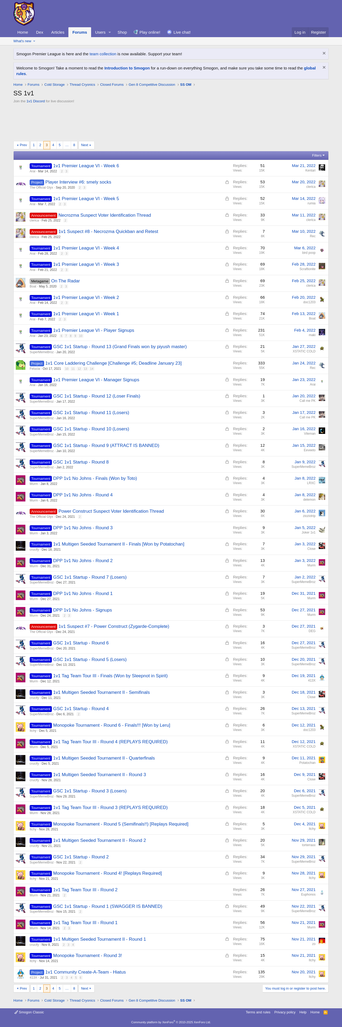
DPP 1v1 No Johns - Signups (82, 610)
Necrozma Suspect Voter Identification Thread (105, 215)
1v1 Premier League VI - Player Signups (93, 330)
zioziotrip (309, 516)
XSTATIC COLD (304, 351)
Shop (122, 32)
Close (311, 549)
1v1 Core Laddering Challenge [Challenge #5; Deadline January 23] (113, 363)
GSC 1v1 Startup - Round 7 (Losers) (90, 577)
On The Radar (65, 280)
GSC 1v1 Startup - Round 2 (81, 856)
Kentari (310, 170)
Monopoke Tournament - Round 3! (87, 955)
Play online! (149, 32)
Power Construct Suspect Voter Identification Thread (111, 511)
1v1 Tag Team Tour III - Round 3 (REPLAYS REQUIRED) (110, 807)
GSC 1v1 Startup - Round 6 (81, 642)
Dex (39, 32)
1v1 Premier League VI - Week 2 (86, 297)
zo (314, 944)
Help (303, 1012)
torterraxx (309, 845)
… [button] (67, 145)
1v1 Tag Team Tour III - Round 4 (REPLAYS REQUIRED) (110, 741)
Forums (79, 32)
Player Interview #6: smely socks (78, 182)
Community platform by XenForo (171, 1022)
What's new (22, 41)
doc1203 (309, 302)
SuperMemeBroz (42, 352)
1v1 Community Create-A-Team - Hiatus (85, 972)
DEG (312, 631)
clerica (311, 187)
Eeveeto (310, 450)
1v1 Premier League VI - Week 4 (86, 248)
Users (100, 32)
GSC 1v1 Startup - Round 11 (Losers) (91, 412)
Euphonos (308, 894)
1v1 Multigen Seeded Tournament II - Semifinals (101, 692)
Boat (33, 286)
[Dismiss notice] (323, 54)
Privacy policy (285, 1012)
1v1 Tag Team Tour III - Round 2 (85, 889)
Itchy (33, 731)
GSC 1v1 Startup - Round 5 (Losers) (90, 659)
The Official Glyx (41, 187)
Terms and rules (258, 1012)
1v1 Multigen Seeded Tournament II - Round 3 (99, 774)
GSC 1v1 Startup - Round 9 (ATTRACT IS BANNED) (106, 445)
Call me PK (308, 401)
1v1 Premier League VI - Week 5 (86, 198)
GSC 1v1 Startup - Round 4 (81, 708)
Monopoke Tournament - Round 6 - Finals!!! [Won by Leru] (111, 725)
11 (73, 368)
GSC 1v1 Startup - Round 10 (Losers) (91, 428)
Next (84, 145)
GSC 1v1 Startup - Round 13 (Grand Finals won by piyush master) (120, 346)
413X (312, 680)
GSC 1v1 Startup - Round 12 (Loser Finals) (96, 396)
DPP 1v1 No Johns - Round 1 (83, 593)
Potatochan (307, 763)
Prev (23, 145)
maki (312, 335)
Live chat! (182, 32)
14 (91, 368)
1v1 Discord (35, 101)
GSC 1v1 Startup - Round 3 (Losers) (90, 790)
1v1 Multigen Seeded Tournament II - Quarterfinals (104, 758)
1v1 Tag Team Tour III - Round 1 (85, 922)
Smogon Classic (29, 1012)
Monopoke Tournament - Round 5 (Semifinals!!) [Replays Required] (120, 824)
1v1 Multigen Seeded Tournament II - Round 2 (99, 840)
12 (79, 368)
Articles (57, 32)
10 (80, 335)
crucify (34, 549)
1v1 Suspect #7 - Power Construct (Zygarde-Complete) (114, 626)
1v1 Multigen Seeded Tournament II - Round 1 (99, 939)
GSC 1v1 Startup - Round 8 (81, 462)
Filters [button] (316, 155)
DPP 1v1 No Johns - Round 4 (83, 494)
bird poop (309, 253)
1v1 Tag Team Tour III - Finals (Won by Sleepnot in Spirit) (110, 675)
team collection (103, 54)
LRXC (311, 483)
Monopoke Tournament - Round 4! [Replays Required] (107, 873)
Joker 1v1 (309, 532)
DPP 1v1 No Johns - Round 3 (83, 527)
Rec (313, 236)
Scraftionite (308, 269)
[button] (110, 32)
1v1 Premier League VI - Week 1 (86, 313)
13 (85, 368)
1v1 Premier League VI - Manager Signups (96, 379)
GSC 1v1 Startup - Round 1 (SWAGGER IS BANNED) (107, 906)
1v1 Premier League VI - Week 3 (86, 264)
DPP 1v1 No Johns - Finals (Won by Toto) (95, 478)
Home (22, 32)
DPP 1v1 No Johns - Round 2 (83, 560)
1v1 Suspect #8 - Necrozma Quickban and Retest (108, 231)
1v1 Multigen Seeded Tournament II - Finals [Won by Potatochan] (118, 544)
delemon (309, 499)
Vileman (310, 433)
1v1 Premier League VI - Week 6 (86, 165)
